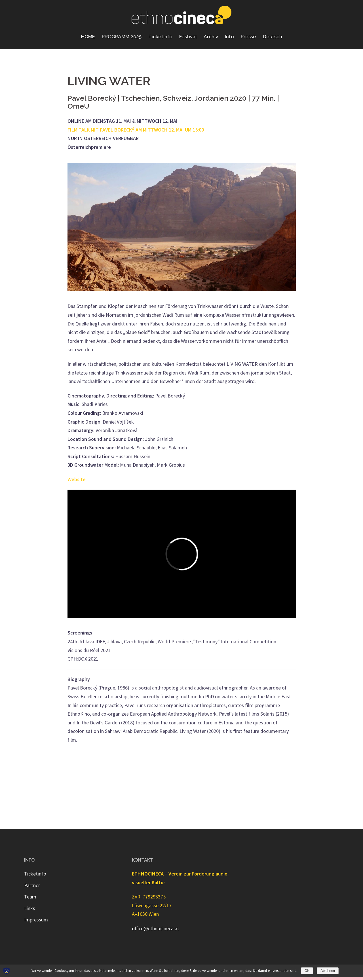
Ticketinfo (160, 36)
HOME (88, 36)
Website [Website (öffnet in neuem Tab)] (76, 479)
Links (29, 908)
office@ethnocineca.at (155, 928)
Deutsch (272, 36)
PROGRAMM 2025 (122, 36)
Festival (188, 36)
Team (30, 896)
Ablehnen (327, 971)
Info (229, 36)
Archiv (211, 36)
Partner (32, 885)
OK (307, 971)
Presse (248, 36)
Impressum (36, 919)
